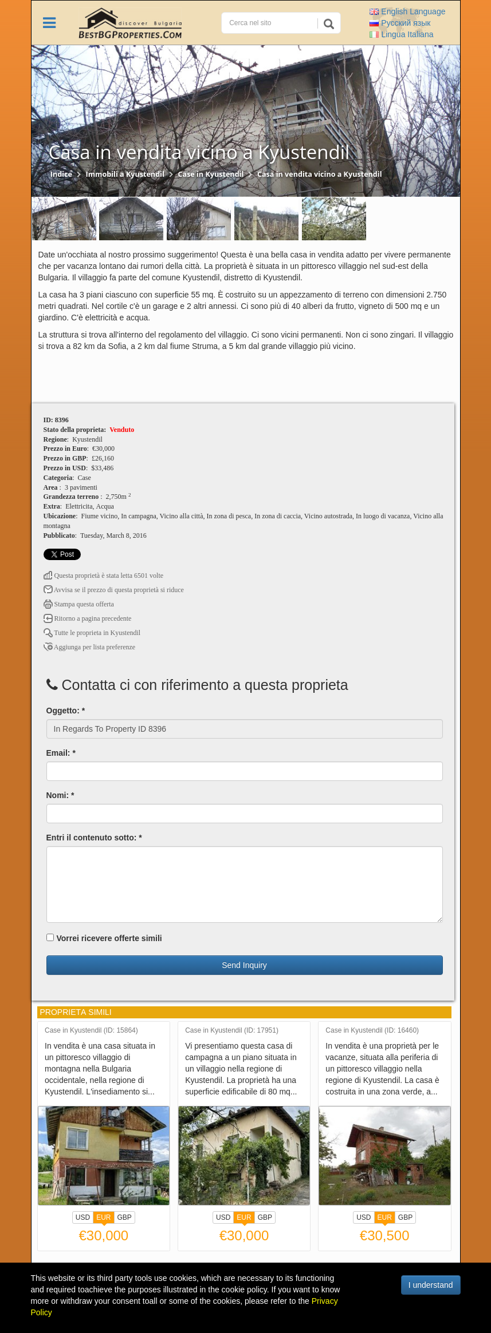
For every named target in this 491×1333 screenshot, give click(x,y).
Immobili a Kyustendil (125, 174)
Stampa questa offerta (79, 604)
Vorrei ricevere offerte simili (104, 938)
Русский (400, 22)
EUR (103, 1218)
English (407, 11)
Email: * (61, 752)
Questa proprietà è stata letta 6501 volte (104, 576)
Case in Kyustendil (210, 174)
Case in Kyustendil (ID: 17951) (231, 1030)
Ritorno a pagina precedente (88, 618)
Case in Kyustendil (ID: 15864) (91, 1030)
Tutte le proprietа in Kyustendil (92, 633)
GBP (124, 1217)
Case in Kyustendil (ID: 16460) (372, 1030)
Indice (61, 174)
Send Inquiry (244, 965)
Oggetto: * (65, 710)
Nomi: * (60, 795)
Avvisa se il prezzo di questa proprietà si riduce (114, 590)
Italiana (401, 34)
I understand (430, 1285)
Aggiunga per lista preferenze (90, 647)
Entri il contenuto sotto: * (94, 837)
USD (83, 1217)
